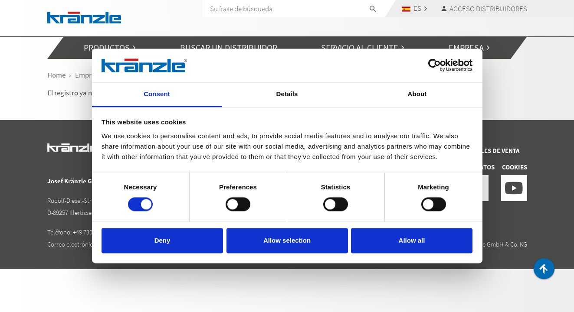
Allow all (412, 240)
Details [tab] (287, 94)
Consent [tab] (157, 94)
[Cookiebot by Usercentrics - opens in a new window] (434, 65)
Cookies (514, 167)
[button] (414, 8)
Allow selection (287, 240)
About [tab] (417, 94)
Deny (162, 240)
